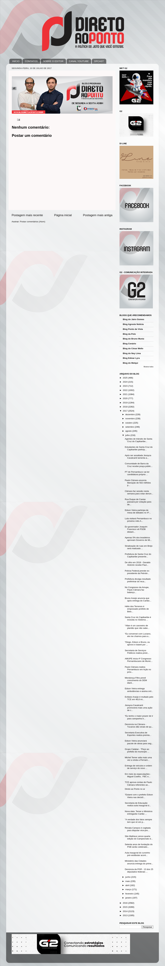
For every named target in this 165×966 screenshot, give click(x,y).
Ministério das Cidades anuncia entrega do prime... (139, 862)
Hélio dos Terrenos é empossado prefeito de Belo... (137, 609)
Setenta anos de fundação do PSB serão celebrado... (139, 845)
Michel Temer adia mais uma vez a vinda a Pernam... (138, 758)
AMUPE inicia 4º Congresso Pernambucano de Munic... (139, 659)
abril (127, 885)
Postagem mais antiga (97, 215)
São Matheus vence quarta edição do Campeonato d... (139, 837)
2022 (125, 390)
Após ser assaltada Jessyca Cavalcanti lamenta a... (138, 456)
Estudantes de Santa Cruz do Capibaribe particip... (139, 448)
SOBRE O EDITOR (53, 61)
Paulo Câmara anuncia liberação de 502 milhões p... (138, 482)
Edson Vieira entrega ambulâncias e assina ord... (139, 689)
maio (128, 881)
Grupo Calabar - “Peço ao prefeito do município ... (137, 750)
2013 (125, 915)
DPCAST (99, 61)
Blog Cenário (129, 343)
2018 (125, 407)
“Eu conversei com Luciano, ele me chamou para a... (138, 635)
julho (127, 435)
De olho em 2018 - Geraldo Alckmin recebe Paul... (138, 563)
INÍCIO (16, 61)
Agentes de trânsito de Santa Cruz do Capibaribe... (138, 440)
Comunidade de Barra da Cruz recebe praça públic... (139, 464)
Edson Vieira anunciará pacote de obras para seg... (139, 742)
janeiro (128, 898)
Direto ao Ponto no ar (135, 789)
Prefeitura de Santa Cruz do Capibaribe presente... (138, 555)
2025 (125, 378)
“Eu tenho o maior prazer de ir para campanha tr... (139, 717)
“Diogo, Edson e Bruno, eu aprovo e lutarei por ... (137, 643)
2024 (125, 382)
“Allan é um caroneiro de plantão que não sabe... (137, 626)
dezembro (130, 414)
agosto (128, 431)
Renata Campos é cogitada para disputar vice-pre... (138, 829)
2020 (125, 398)
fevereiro (129, 893)
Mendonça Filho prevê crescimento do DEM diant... (136, 680)
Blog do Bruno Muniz (133, 339)
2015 (125, 907)
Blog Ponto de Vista (133, 329)
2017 (125, 411)
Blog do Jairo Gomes (133, 319)
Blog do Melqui (130, 363)
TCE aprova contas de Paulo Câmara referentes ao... (138, 783)
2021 (125, 394)
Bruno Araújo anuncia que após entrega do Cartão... (138, 599)
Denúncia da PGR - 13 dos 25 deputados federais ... (139, 870)
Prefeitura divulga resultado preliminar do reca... (138, 580)
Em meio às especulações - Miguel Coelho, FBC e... (138, 775)
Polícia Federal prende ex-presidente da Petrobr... (137, 572)
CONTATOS (31, 61)
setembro (130, 427)
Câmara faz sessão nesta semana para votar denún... (139, 492)
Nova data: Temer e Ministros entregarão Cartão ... (138, 812)
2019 (125, 402)
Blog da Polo (129, 334)
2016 (125, 903)
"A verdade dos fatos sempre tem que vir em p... (138, 820)
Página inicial (63, 215)
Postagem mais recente (27, 215)
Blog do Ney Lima (132, 353)
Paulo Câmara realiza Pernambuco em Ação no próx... (138, 669)
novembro (130, 418)
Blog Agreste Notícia (133, 324)
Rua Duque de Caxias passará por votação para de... (138, 502)
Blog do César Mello (133, 348)
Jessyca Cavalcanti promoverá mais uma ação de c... (138, 707)
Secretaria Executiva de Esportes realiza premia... (138, 733)
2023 (125, 386)
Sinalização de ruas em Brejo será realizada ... (139, 547)
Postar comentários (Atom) (32, 221)
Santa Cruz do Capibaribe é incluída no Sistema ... (138, 618)
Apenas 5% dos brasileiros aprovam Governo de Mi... (138, 538)
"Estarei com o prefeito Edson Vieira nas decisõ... (139, 795)
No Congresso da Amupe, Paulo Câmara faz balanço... (137, 590)
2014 (125, 911)
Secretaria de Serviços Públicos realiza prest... (137, 651)
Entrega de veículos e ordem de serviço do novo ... (138, 766)
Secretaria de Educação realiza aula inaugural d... (138, 804)
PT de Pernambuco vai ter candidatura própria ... (137, 473)
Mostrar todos (148, 367)
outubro (129, 423)
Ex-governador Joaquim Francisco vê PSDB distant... (136, 529)
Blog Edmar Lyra (131, 358)
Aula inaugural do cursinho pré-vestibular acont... (137, 854)
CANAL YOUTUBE (79, 61)
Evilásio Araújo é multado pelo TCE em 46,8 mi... (139, 698)
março (128, 889)
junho (128, 877)
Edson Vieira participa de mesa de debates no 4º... (138, 511)
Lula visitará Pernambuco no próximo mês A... (138, 519)
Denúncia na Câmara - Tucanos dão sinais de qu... (139, 725)
